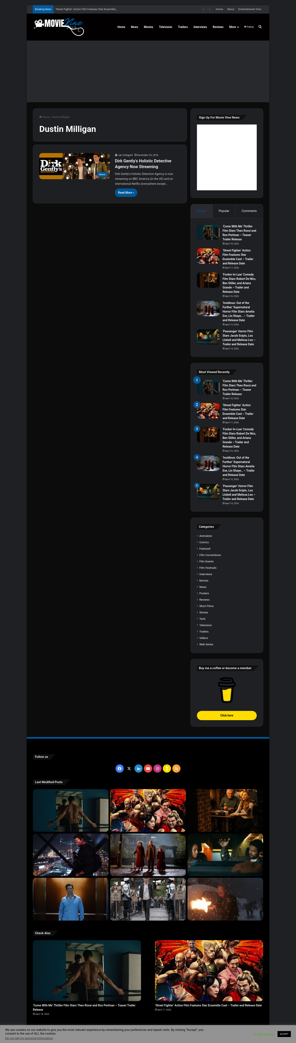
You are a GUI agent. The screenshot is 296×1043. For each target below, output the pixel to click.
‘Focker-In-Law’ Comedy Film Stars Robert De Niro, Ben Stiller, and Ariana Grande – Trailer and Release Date (239, 283)
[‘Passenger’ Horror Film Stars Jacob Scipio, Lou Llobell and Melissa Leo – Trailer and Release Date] (208, 337)
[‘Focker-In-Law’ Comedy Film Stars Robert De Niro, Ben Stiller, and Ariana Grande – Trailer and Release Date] (208, 280)
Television (165, 27)
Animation (205, 535)
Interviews (200, 27)
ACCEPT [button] (284, 1034)
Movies (148, 27)
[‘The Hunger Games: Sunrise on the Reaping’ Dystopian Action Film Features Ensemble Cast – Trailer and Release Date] (148, 899)
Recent (201, 211)
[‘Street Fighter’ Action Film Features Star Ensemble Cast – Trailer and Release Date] (208, 256)
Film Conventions (210, 555)
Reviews (218, 27)
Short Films (206, 606)
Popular (224, 211)
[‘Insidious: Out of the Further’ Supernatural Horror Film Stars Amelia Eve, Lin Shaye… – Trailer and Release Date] (208, 308)
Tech (202, 618)
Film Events (206, 561)
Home (219, 9)
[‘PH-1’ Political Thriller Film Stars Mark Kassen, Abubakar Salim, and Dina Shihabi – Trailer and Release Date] (71, 899)
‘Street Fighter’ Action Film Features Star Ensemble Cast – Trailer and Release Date (208, 1005)
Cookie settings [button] (264, 1034)
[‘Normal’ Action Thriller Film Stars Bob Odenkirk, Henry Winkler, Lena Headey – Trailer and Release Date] (225, 899)
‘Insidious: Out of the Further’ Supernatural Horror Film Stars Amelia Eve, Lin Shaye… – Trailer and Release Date (239, 311)
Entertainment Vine (249, 9)
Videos (203, 638)
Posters (204, 593)
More (232, 27)
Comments (249, 211)
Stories (203, 612)
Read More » (126, 192)
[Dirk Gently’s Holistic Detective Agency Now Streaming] (74, 166)
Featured (204, 548)
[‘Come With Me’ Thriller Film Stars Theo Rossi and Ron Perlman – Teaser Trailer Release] (208, 232)
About (230, 9)
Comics (204, 542)
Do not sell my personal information (29, 1038)
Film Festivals (207, 567)
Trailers (183, 27)
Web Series (206, 644)
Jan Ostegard (125, 155)
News (134, 27)
